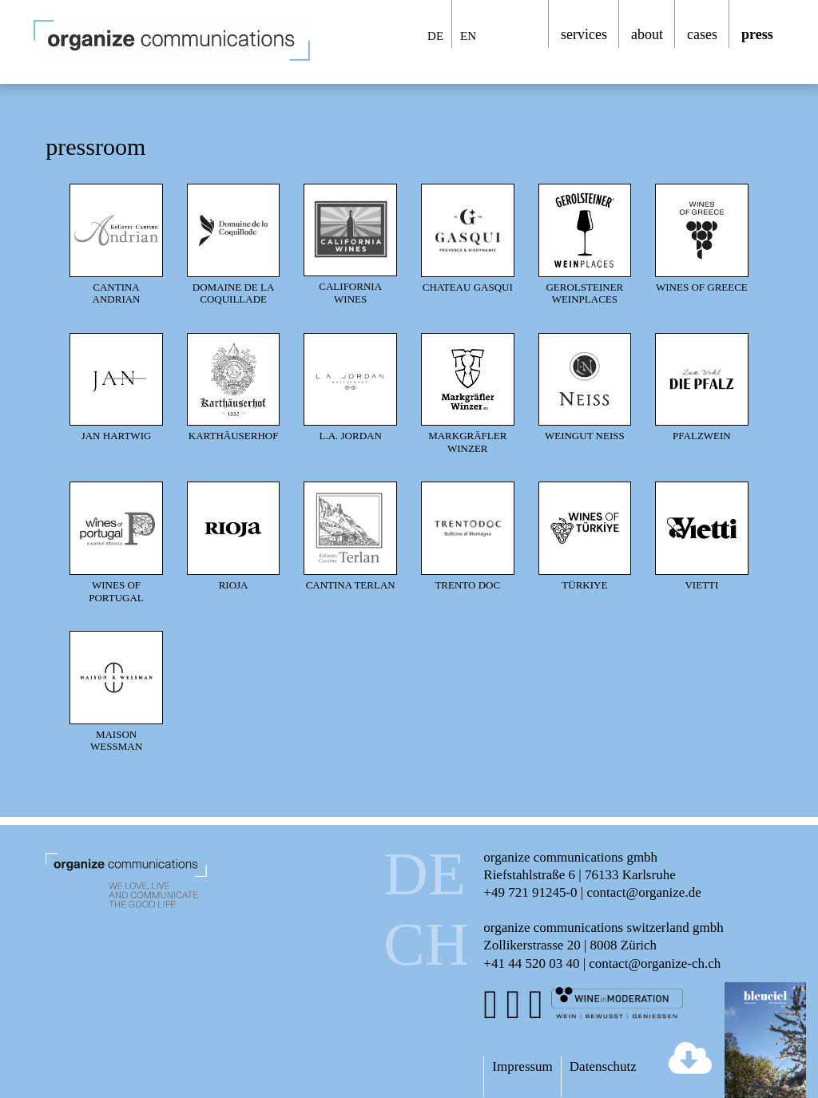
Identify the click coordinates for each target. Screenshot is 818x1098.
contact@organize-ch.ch (655, 963)
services (584, 34)
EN (468, 36)
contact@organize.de (643, 892)
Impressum (522, 1066)
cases (702, 34)
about (647, 34)
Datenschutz (603, 1066)
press (757, 34)
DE (435, 36)
